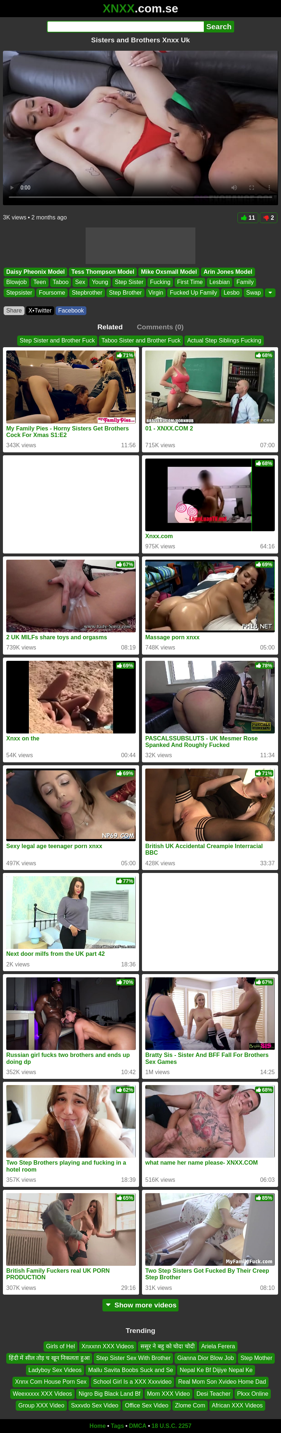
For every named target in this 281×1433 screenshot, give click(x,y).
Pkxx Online (252, 1393)
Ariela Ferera (218, 1346)
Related (110, 327)
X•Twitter (40, 310)
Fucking (160, 282)
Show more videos (141, 1305)
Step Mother (256, 1358)
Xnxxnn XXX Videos (108, 1346)
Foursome (52, 293)
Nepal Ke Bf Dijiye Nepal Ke (216, 1370)
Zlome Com (190, 1405)
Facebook (71, 310)
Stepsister (19, 293)
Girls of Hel (60, 1346)
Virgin (156, 293)
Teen (39, 282)
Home (98, 1426)
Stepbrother (87, 293)
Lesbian (219, 282)
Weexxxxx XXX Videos (42, 1393)
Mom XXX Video (168, 1393)
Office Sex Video (146, 1405)
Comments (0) (160, 327)
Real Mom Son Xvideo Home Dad (222, 1382)
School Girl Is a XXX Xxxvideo (132, 1382)
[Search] (125, 26)
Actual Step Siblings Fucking (224, 340)
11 (248, 218)
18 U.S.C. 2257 (171, 1426)
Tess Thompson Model (102, 272)
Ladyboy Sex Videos (55, 1370)
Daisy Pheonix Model (35, 272)
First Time (190, 282)
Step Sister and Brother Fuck (57, 340)
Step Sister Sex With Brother (133, 1358)
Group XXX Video (41, 1405)
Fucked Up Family (193, 293)
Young (100, 282)
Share (14, 310)
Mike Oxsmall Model (169, 272)
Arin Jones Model (227, 272)
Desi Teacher (213, 1393)
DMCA (137, 1426)
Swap (253, 293)
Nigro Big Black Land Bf (109, 1393)
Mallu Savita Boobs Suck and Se (130, 1370)
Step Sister (129, 282)
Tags (117, 1426)
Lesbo (232, 293)
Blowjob (16, 282)
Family (245, 282)
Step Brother (125, 293)
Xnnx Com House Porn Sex (51, 1382)
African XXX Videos (237, 1405)
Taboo (61, 282)
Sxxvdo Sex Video (95, 1405)
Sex (80, 282)
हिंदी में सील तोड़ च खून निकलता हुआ (49, 1358)
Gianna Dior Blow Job (205, 1358)
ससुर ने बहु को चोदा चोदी (167, 1346)
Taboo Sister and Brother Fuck (140, 340)
